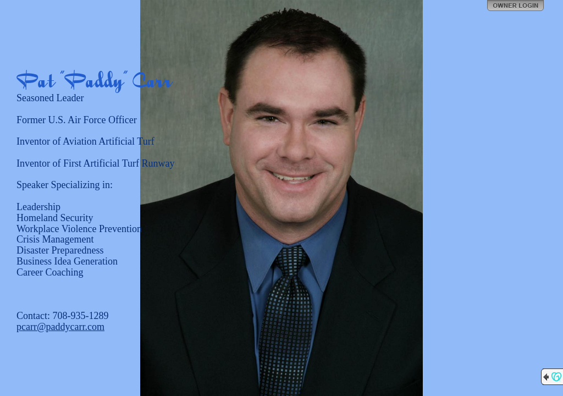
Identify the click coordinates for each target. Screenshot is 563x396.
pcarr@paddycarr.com (60, 326)
